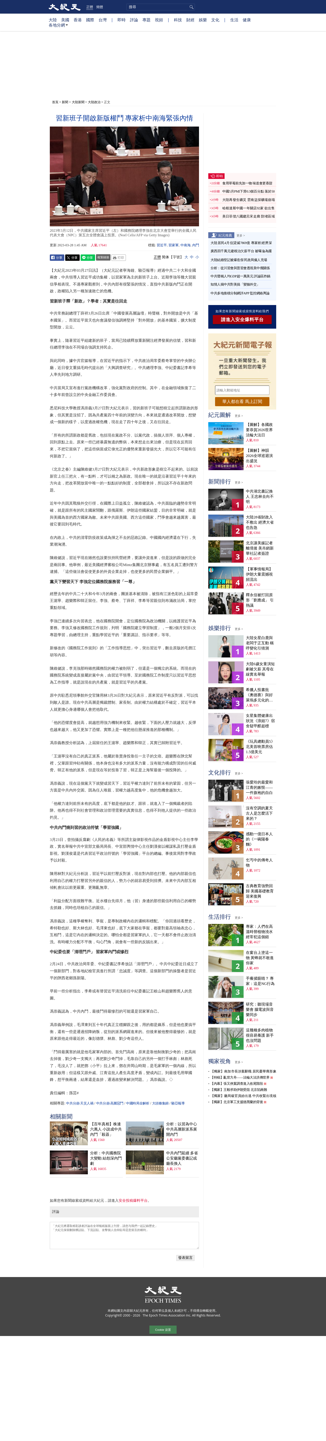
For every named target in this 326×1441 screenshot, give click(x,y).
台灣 (102, 19)
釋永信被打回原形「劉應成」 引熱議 (260, 600)
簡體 (99, 7)
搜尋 (190, 7)
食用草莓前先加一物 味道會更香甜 (247, 183)
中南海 (185, 245)
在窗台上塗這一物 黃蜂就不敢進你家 (260, 957)
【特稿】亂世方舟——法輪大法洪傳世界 (239, 1077)
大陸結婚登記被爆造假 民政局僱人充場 (239, 260)
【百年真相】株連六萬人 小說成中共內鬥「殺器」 (106, 1129)
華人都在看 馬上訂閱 (242, 401)
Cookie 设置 (163, 1329)
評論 (134, 19)
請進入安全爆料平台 (242, 319)
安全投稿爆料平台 (133, 1200)
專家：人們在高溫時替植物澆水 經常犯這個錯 (259, 931)
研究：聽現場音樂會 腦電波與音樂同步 (260, 1009)
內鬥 (195, 245)
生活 (234, 19)
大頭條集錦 (160, 1103)
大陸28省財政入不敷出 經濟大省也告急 (260, 522)
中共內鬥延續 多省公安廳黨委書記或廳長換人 (182, 1158)
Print (118, 257)
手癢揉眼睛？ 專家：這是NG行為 (260, 981)
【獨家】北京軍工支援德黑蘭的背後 (236, 1102)
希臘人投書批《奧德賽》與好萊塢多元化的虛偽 (259, 695)
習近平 (162, 245)
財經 (190, 19)
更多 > (241, 235)
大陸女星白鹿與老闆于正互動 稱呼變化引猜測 (260, 643)
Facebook (57, 257)
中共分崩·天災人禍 (79, 1103)
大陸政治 (94, 102)
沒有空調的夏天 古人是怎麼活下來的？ (259, 813)
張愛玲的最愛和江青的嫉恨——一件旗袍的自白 (259, 787)
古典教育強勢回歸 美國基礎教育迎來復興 (260, 891)
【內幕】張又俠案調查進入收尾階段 (236, 1083)
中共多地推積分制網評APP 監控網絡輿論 (240, 293)
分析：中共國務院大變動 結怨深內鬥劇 (106, 1158)
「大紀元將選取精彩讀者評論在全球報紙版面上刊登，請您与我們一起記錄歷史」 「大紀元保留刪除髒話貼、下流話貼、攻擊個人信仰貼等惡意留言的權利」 (124, 1235)
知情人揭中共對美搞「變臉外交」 (235, 284)
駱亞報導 (178, 1103)
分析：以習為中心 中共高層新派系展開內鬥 (181, 1129)
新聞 (65, 102)
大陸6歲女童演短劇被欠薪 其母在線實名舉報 (260, 669)
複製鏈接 (103, 257)
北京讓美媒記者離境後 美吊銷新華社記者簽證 (260, 548)
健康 (247, 19)
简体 (165, 257)
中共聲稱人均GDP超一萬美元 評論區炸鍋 (240, 276)
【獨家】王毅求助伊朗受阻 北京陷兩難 (238, 1090)
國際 (90, 19)
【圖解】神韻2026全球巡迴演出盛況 (259, 455)
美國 (65, 19)
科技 (178, 19)
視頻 (159, 19)
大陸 (53, 19)
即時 (121, 19)
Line (88, 257)
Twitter (72, 257)
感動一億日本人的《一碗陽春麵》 (259, 839)
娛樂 (203, 19)
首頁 (55, 102)
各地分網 (58, 26)
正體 (89, 7)
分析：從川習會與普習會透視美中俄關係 (240, 268)
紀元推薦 (225, 235)
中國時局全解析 (137, 1103)
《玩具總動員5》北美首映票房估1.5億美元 (260, 746)
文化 (215, 19)
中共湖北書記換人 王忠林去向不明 (260, 496)
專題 (146, 19)
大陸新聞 (78, 102)
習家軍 (173, 245)
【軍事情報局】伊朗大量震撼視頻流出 (259, 574)
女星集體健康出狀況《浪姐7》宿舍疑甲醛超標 (260, 720)
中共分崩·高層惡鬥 (109, 1103)
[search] (160, 7)
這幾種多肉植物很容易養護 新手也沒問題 (260, 1035)
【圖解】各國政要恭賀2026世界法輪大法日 (259, 430)
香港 (78, 19)
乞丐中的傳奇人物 (259, 862)
